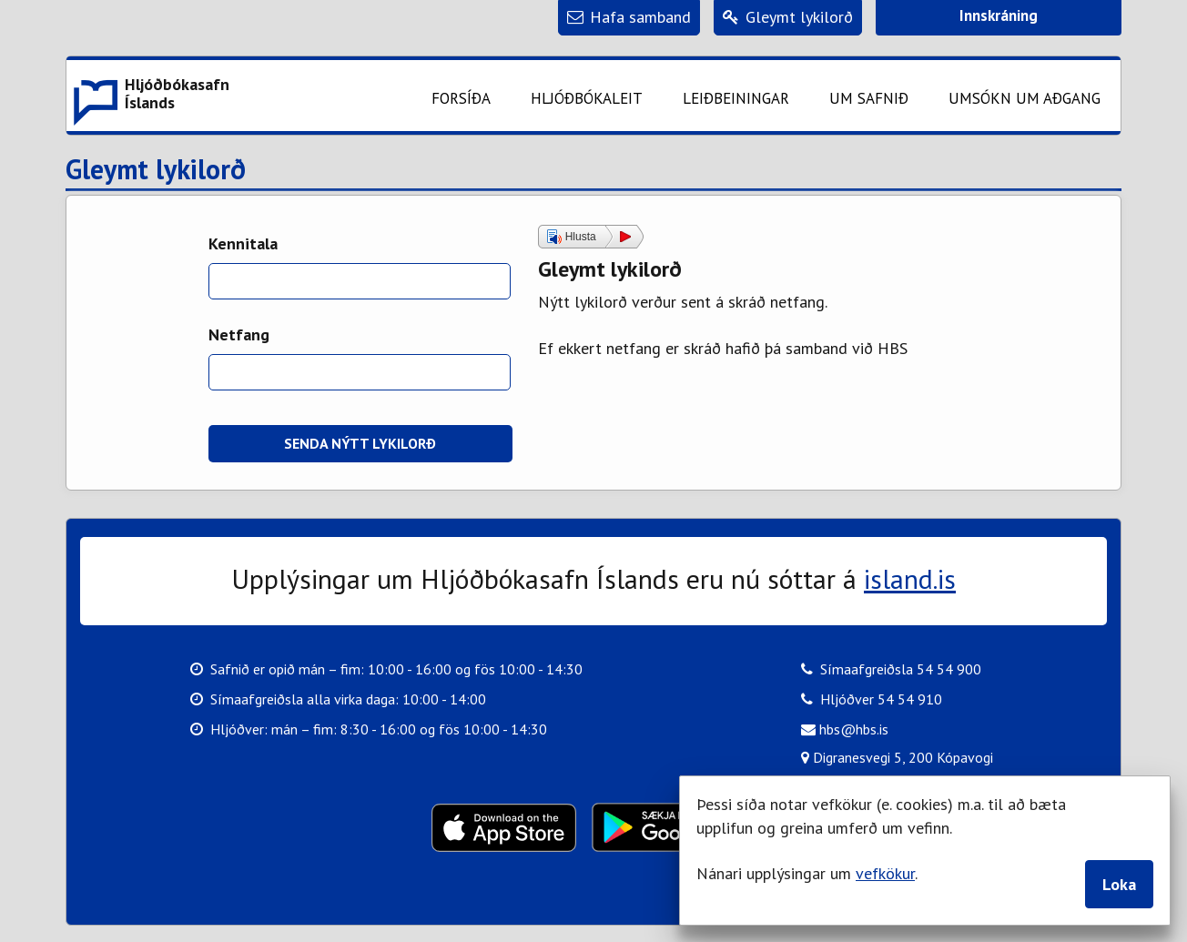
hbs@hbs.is (844, 728)
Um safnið (868, 98)
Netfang (238, 334)
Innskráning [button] (998, 15)
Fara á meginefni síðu (455, 28)
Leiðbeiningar (736, 98)
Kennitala (243, 243)
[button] (150, 95)
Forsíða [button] (461, 98)
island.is (910, 578)
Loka (1119, 884)
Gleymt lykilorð (156, 170)
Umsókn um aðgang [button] (1025, 98)
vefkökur (885, 873)
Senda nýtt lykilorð (360, 443)
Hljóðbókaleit (587, 98)
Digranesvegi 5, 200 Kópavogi (897, 755)
